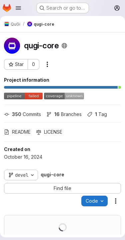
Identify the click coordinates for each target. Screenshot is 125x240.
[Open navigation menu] (18, 8)
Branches (64, 114)
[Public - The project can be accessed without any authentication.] (64, 45)
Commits (22, 114)
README (17, 132)
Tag (97, 114)
